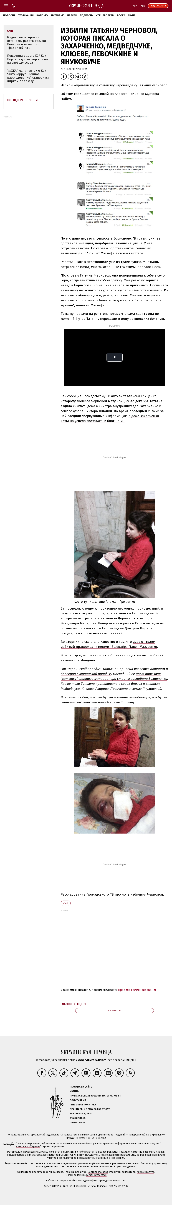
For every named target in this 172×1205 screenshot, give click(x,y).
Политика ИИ (78, 1100)
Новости (9, 15)
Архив (131, 15)
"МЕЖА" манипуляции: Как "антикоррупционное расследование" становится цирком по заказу (28, 76)
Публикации (26, 15)
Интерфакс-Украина (28, 1146)
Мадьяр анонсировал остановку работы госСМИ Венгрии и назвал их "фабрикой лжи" (26, 42)
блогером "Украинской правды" (86, 674)
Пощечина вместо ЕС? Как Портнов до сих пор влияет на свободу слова (27, 59)
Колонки (42, 15)
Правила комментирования (137, 990)
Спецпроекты (105, 15)
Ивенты (72, 15)
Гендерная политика (83, 1104)
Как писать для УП (81, 1113)
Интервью (57, 15)
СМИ (65, 903)
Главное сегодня (73, 1004)
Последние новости (22, 100)
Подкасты (86, 15)
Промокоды (77, 1122)
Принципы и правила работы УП (90, 1109)
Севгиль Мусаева (98, 1172)
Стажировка (77, 1118)
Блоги (121, 15)
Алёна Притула (145, 1172)
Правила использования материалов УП (95, 1095)
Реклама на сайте (81, 1086)
